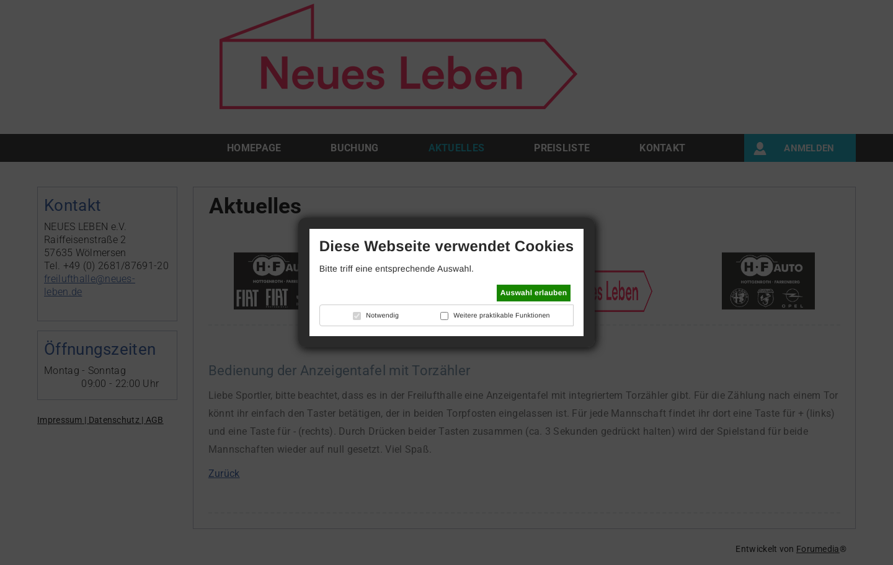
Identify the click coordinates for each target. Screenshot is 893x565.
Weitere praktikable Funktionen (501, 315)
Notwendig (382, 315)
